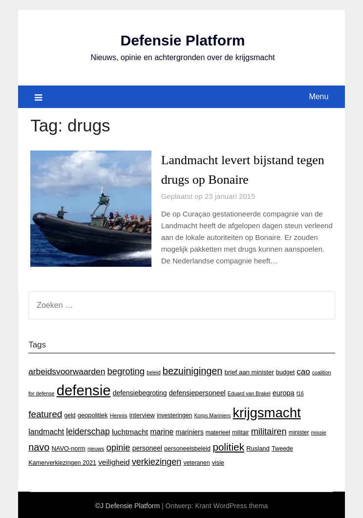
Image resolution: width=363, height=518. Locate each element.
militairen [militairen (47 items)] (269, 430)
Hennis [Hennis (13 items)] (119, 414)
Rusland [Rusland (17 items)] (257, 447)
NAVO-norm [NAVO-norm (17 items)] (68, 447)
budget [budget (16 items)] (285, 370)
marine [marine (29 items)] (161, 430)
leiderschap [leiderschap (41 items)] (87, 430)
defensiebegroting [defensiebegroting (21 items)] (140, 392)
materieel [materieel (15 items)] (218, 431)
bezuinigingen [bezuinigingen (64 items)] (193, 369)
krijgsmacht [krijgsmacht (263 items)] (266, 411)
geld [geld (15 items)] (70, 413)
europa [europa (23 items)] (284, 392)
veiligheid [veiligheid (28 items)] (113, 461)
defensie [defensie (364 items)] (84, 389)
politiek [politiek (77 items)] (228, 445)
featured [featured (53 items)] (45, 413)
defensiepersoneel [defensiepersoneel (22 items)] (197, 392)
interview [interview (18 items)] (142, 413)
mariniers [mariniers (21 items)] (189, 430)
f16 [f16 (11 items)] (300, 392)
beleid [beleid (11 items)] (153, 371)
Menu (318, 96)
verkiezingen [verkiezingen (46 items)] (157, 461)
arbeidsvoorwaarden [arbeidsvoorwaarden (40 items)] (66, 370)
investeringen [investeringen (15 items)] (174, 413)
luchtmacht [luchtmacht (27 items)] (130, 430)
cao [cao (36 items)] (303, 370)
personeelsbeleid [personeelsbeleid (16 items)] (187, 447)
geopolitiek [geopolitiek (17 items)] (93, 413)
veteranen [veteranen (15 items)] (196, 461)
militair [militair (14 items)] (240, 431)
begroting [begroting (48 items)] (126, 370)
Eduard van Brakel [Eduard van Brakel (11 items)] (249, 392)
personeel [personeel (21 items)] (147, 447)
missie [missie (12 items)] (318, 431)
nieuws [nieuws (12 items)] (95, 447)
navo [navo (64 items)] (38, 445)
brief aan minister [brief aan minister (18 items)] (249, 370)
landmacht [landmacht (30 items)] (46, 430)
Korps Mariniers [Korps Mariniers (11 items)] (212, 414)
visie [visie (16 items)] (218, 461)
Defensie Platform (182, 40)
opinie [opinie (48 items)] (118, 446)
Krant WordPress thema (231, 504)
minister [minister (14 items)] (299, 431)
